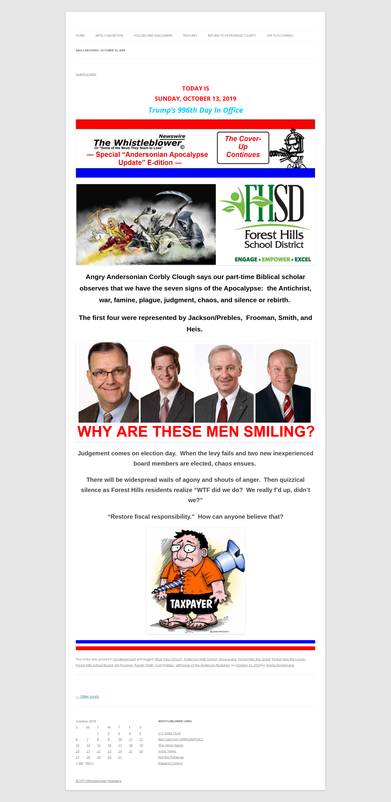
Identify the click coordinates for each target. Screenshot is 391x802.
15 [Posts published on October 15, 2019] (98, 745)
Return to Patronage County (232, 35)
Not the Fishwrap (171, 757)
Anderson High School (200, 659)
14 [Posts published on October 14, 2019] (88, 745)
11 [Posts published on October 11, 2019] (130, 739)
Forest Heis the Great (254, 659)
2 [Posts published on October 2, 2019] (108, 733)
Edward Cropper (170, 763)
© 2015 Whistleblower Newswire (98, 781)
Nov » (90, 763)
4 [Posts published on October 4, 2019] (130, 733)
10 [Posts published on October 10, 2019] (120, 739)
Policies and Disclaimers (153, 35)
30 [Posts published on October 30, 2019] (109, 757)
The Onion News (170, 745)
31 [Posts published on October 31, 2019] (120, 757)
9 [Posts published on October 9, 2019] (108, 739)
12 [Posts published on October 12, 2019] (141, 739)
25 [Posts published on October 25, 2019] (130, 751)
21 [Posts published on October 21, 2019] (88, 751)
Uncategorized (124, 659)
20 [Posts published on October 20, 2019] (77, 751)
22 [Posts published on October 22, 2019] (98, 751)
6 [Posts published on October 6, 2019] (77, 739)
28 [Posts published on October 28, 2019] (88, 757)
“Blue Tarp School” (168, 659)
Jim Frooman (124, 665)
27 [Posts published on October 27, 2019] (77, 757)
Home (80, 35)
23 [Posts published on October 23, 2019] (109, 751)
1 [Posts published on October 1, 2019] (98, 733)
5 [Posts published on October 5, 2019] (140, 733)
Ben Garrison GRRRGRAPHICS (180, 739)
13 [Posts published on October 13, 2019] (77, 745)
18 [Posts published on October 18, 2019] (130, 745)
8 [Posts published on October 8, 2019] (98, 739)
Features (190, 35)
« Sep (80, 763)
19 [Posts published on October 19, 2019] (141, 745)
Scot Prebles (164, 665)
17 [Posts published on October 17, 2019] (120, 745)
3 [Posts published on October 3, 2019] (119, 733)
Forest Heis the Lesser (288, 659)
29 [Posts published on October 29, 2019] (98, 757)
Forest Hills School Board (94, 665)
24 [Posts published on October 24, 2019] (120, 751)
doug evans (228, 659)
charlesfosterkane (280, 665)
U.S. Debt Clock (169, 733)
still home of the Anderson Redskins (203, 665)
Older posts (87, 696)
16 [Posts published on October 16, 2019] (109, 745)
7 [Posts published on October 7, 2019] (87, 739)
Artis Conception (109, 35)
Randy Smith (144, 665)
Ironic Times (167, 751)
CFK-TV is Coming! (280, 35)
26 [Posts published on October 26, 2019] (141, 751)
